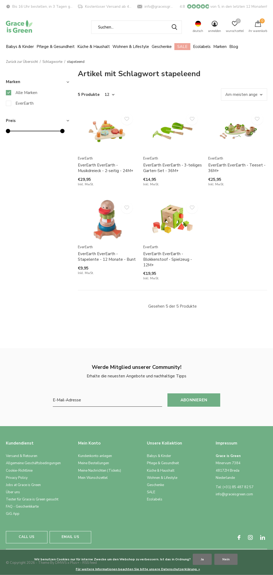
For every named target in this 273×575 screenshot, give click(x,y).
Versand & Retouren (21, 456)
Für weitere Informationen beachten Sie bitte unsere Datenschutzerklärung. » (138, 569)
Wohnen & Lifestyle (131, 46)
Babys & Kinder (20, 46)
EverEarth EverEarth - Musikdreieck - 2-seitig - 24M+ (105, 167)
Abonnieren (193, 400)
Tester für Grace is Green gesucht (32, 499)
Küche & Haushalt (93, 46)
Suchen (174, 27)
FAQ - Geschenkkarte (22, 506)
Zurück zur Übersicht (22, 61)
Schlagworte (52, 61)
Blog (233, 46)
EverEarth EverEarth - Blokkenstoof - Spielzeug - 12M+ (167, 259)
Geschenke (162, 46)
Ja (202, 559)
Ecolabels (202, 46)
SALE (182, 46)
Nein (226, 559)
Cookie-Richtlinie (19, 470)
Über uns (13, 492)
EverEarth (24, 103)
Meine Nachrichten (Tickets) (99, 470)
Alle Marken (26, 92)
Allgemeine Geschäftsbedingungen (33, 463)
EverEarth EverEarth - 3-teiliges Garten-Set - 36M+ (172, 167)
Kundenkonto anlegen (95, 456)
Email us (70, 537)
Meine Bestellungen (93, 463)
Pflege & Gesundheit (56, 46)
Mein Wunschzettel (93, 477)
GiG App (12, 513)
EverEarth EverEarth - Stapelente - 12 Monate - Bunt (107, 256)
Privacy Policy (17, 477)
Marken (220, 46)
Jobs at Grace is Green (23, 485)
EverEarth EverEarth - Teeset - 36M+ (237, 167)
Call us (26, 537)
